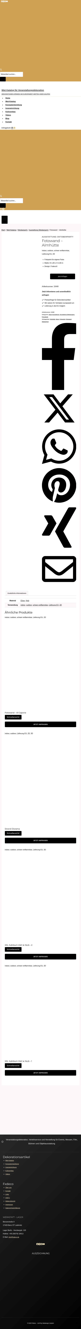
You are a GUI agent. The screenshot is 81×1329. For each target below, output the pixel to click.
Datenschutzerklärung (13, 1208)
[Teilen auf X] (59, 425)
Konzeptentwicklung (13, 105)
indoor (23, 605)
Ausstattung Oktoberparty (58, 237)
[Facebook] (2, 2)
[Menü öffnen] (5, 220)
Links (7, 1194)
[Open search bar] (1, 70)
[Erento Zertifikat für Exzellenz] (40, 1272)
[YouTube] (7, 2)
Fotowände (45, 317)
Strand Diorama (12, 829)
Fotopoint (62, 319)
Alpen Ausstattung (54, 314)
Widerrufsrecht (10, 1201)
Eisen (23, 601)
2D (61, 605)
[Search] (3, 79)
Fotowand (68, 319)
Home (7, 98)
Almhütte (52, 319)
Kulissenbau (10, 112)
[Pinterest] (5, 2)
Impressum (9, 1204)
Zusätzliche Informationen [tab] (16, 593)
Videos (8, 115)
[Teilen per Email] (59, 586)
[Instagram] (3, 2)
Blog (7, 118)
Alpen (57, 319)
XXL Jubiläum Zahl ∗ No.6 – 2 (18, 945)
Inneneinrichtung (12, 108)
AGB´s (7, 1198)
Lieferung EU (54, 605)
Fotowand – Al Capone (15, 713)
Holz (27, 601)
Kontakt (8, 122)
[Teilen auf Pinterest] (59, 503)
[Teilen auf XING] (59, 550)
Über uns (8, 1187)
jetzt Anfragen (62, 276)
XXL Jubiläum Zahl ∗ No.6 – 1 (18, 1061)
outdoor (29, 605)
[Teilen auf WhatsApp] (59, 466)
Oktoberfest (45, 321)
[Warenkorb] (40, 209)
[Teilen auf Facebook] (59, 389)
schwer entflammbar (40, 605)
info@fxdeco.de (14, 1237)
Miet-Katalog (10, 101)
